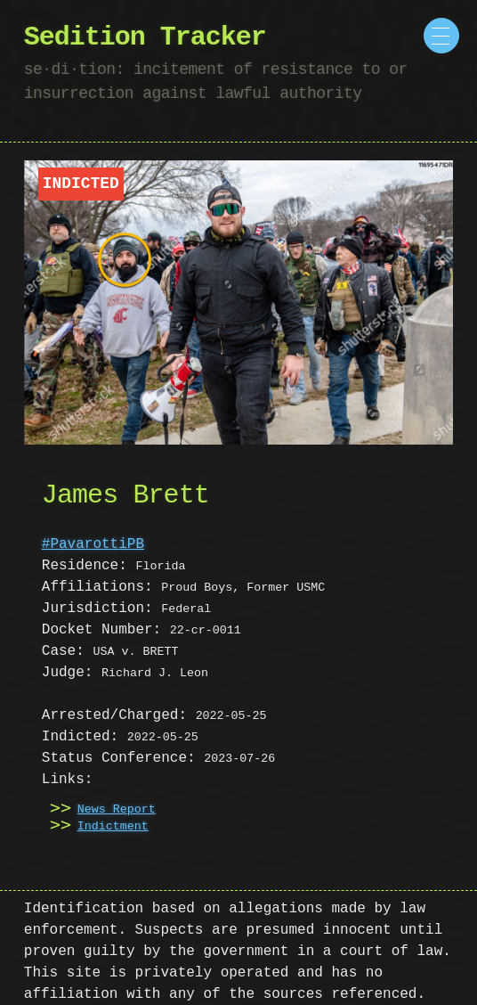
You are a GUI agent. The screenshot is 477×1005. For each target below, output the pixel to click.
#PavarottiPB (93, 544)
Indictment (113, 827)
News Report (116, 810)
